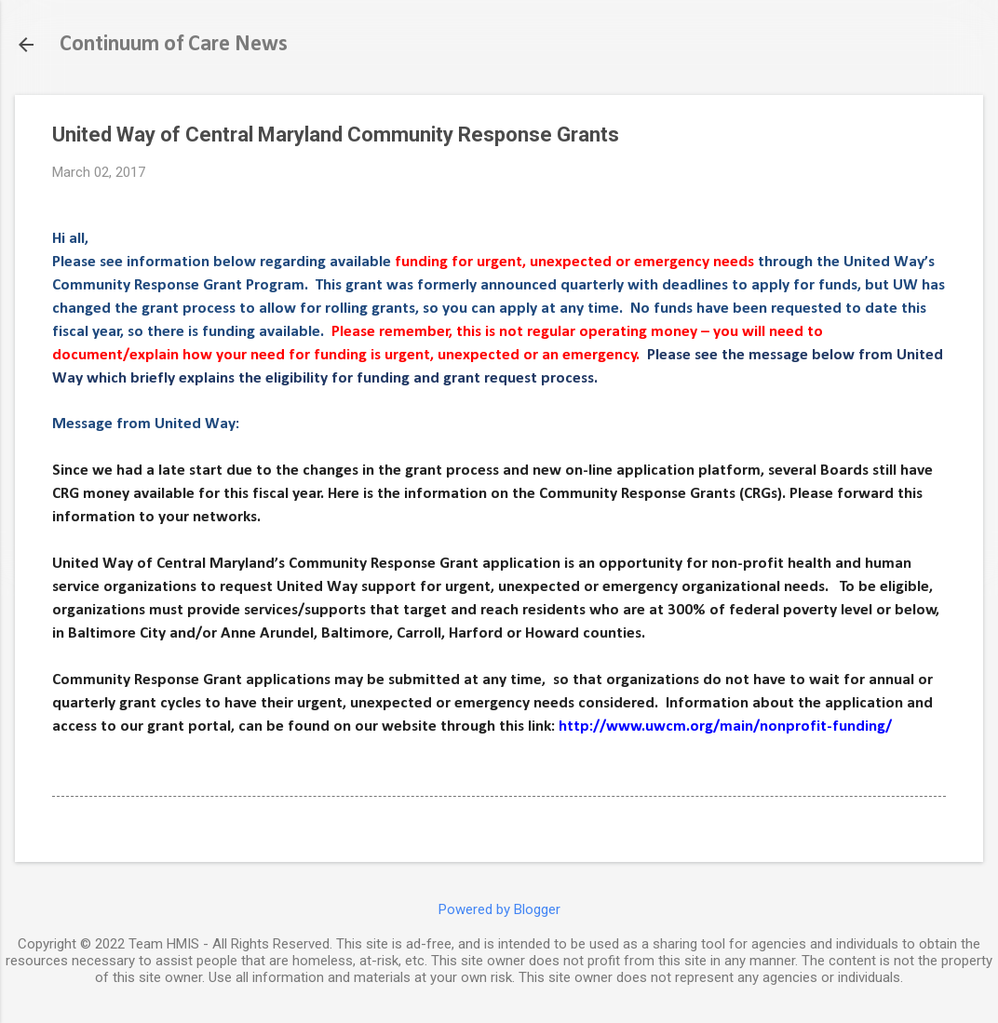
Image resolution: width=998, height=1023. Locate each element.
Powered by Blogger (499, 909)
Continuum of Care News (174, 45)
